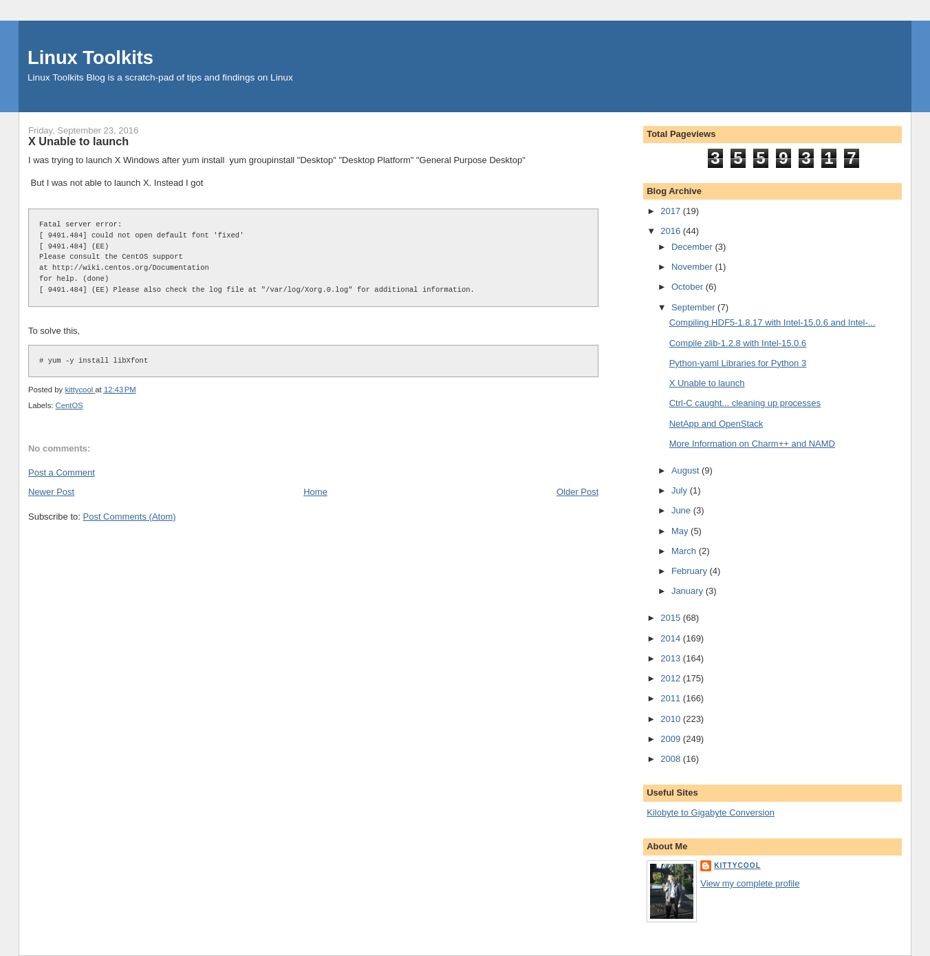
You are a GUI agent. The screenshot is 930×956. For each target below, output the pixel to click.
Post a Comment (61, 472)
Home (315, 492)
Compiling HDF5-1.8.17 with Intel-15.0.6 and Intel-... (772, 322)
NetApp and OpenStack (716, 423)
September (694, 307)
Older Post (577, 492)
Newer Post (51, 492)
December (693, 247)
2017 (671, 211)
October (688, 287)
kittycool (737, 865)
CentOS (69, 405)
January (688, 591)
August (686, 470)
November (693, 267)
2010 (671, 719)
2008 (671, 759)
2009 (671, 739)
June (682, 510)
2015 (671, 618)
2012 (671, 678)
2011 (671, 698)
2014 (671, 638)
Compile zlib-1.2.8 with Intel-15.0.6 (737, 343)
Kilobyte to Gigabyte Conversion (711, 812)
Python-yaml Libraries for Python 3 (737, 363)
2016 (671, 231)
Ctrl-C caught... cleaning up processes (745, 403)
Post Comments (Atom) (129, 516)
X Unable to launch (707, 383)
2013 (671, 658)
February (690, 571)
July (680, 490)
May (681, 531)
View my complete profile (749, 883)
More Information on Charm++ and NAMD (752, 443)
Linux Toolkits (90, 57)
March (685, 551)
